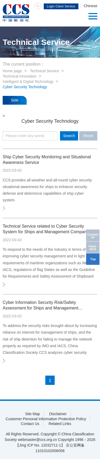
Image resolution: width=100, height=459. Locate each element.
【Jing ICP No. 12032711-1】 (40, 445)
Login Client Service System (61, 7)
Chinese (90, 6)
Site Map (32, 414)
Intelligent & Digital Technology (28, 81)
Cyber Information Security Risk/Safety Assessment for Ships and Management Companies (40, 305)
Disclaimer (57, 414)
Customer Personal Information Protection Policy (46, 419)
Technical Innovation (20, 76)
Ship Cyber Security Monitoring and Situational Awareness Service (47, 160)
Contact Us (30, 424)
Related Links (60, 424)
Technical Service (44, 71)
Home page (12, 71)
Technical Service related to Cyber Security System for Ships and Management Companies (47, 229)
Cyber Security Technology (25, 87)
